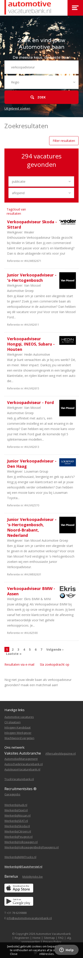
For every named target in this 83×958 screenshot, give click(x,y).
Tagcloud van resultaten (16, 211)
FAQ (61, 938)
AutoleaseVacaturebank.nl (22, 769)
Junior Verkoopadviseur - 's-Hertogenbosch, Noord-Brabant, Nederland (31, 527)
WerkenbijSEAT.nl (16, 821)
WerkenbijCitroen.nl (17, 831)
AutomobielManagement (21, 759)
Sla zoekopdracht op (54, 664)
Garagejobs (12, 794)
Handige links (14, 710)
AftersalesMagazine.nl (60, 753)
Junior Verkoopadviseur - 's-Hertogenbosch (31, 277)
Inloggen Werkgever (17, 733)
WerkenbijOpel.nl (16, 810)
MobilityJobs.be (32, 877)
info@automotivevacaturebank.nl (29, 918)
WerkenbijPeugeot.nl (18, 837)
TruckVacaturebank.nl (19, 779)
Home (37, 938)
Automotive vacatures (19, 717)
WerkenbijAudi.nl (15, 805)
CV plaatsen (12, 722)
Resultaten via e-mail (19, 664)
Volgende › (54, 649)
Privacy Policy (52, 942)
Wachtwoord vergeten (19, 738)
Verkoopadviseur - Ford (30, 402)
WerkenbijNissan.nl (17, 815)
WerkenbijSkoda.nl (17, 826)
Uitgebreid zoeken (17, 108)
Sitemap (49, 938)
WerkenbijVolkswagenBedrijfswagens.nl (31, 847)
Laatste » (13, 654)
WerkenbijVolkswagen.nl (21, 842)
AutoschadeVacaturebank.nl (23, 764)
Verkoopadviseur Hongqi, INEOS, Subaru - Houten (31, 344)
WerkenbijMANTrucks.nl (20, 857)
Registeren (22, 938)
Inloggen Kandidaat (17, 727)
